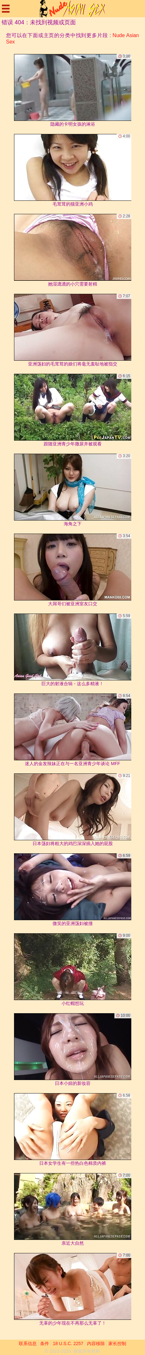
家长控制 (117, 1343)
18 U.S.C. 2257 (68, 1343)
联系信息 (28, 1343)
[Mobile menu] (6, 9)
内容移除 (96, 1343)
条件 (44, 1343)
